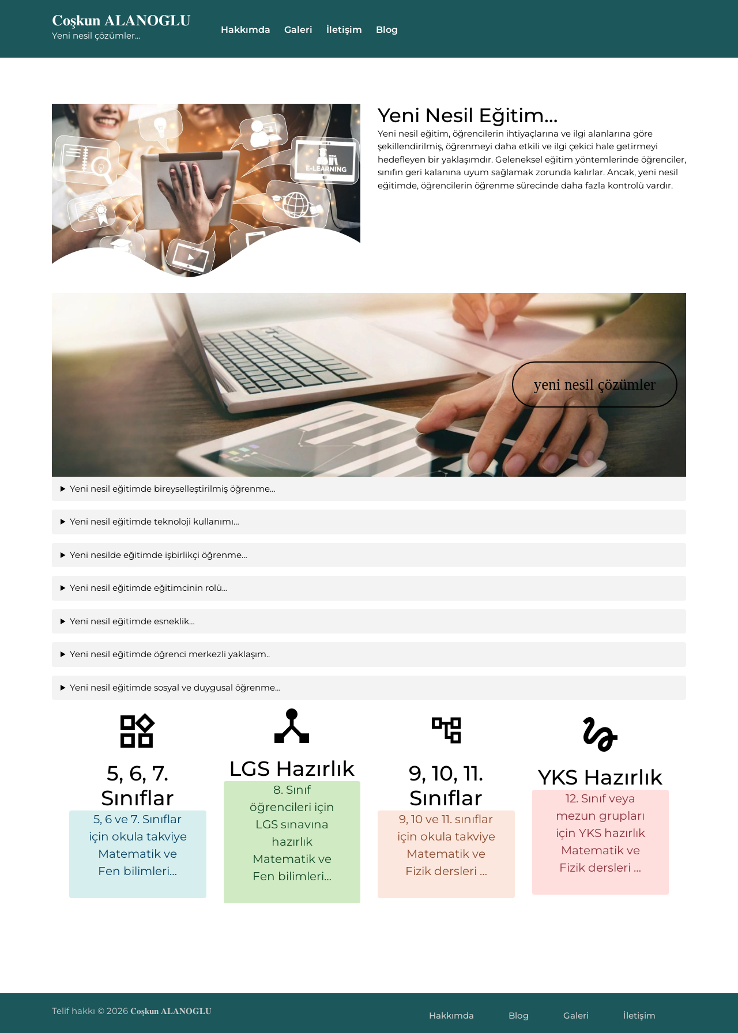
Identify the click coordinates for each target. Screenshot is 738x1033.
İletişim (344, 29)
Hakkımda (245, 29)
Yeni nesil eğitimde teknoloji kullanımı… (142, 521)
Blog (387, 29)
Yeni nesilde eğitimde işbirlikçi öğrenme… (146, 554)
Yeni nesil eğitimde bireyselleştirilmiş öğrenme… (160, 488)
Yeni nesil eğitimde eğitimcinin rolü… (137, 587)
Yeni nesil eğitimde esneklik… (120, 621)
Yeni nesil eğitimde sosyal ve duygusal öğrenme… (163, 687)
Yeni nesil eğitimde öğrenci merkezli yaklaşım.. (158, 654)
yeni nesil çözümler (582, 384)
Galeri (298, 29)
